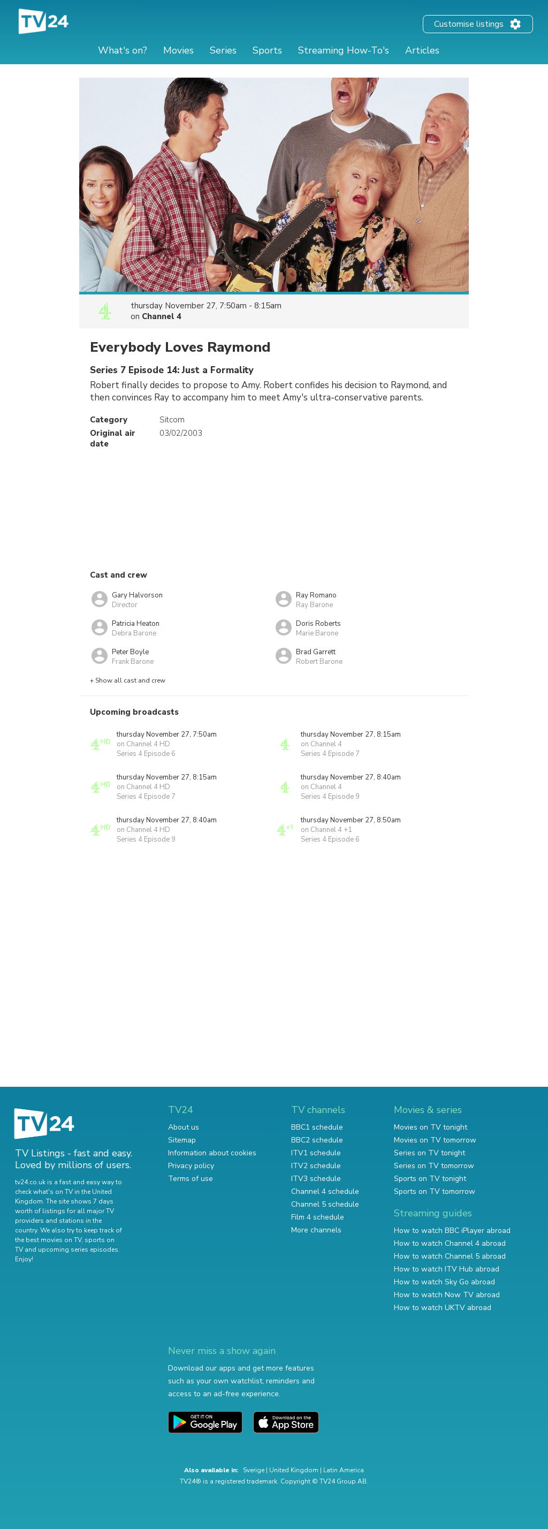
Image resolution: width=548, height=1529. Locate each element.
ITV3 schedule (316, 1179)
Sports (267, 50)
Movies (178, 50)
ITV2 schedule (316, 1166)
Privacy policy (191, 1166)
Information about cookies (212, 1153)
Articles (422, 50)
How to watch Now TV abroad (447, 1295)
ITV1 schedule (316, 1153)
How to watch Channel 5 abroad (450, 1256)
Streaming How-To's (343, 50)
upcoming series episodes (78, 1249)
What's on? (122, 50)
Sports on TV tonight (430, 1179)
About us (183, 1127)
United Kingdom (293, 1470)
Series (223, 50)
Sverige (253, 1470)
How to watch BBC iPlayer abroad (452, 1230)
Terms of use (190, 1179)
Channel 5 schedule (325, 1204)
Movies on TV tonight (430, 1127)
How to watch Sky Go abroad (444, 1282)
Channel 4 (161, 316)
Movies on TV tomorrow (435, 1140)
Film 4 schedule (317, 1217)
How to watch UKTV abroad (442, 1308)
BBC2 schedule (317, 1140)
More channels (316, 1230)
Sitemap (182, 1140)
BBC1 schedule (317, 1127)
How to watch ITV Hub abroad (446, 1269)
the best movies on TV (48, 1240)
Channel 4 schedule (325, 1191)
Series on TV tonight (429, 1153)
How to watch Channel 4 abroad (450, 1243)
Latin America (343, 1470)
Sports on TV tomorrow (434, 1191)
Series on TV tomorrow (434, 1166)
